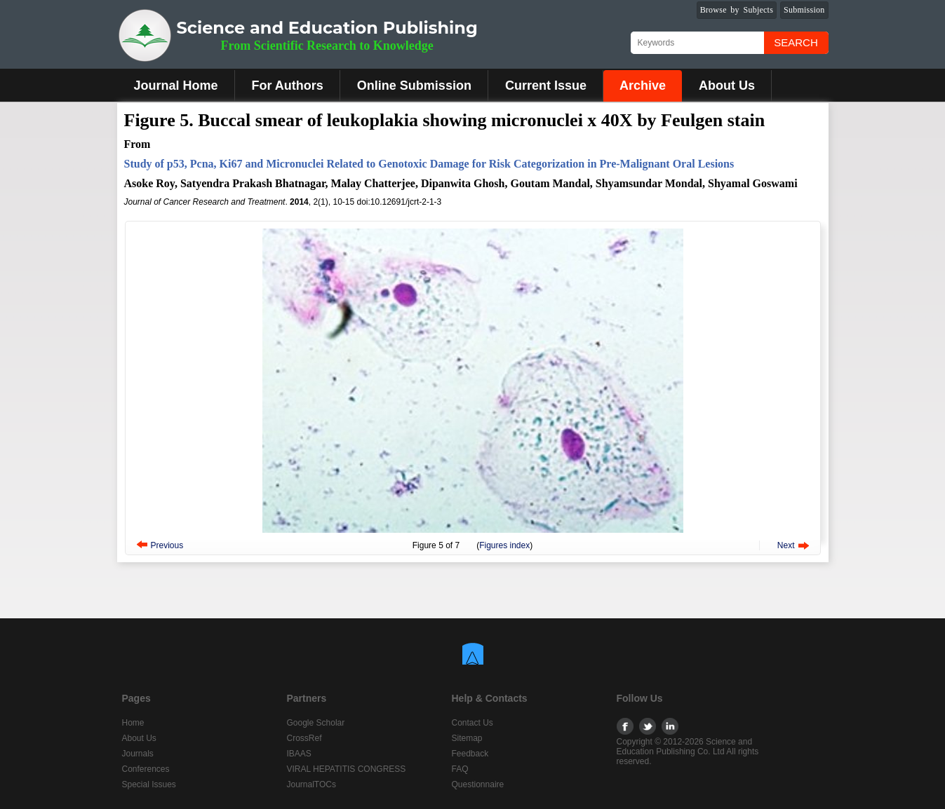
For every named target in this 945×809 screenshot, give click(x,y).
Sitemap (467, 738)
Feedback (470, 754)
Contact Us (472, 723)
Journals (138, 754)
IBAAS (299, 754)
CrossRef (304, 738)
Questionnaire (478, 784)
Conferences (146, 769)
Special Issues (149, 784)
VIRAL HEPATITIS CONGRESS (346, 769)
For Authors (287, 86)
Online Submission (414, 86)
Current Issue (546, 86)
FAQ (460, 769)
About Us (727, 86)
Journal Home (176, 86)
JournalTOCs (311, 784)
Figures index (504, 545)
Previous (167, 545)
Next (786, 545)
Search (796, 42)
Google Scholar (316, 723)
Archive (642, 86)
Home (133, 723)
